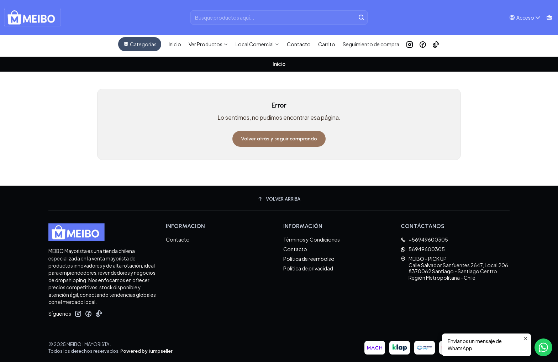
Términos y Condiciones (311, 236)
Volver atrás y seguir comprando (279, 136)
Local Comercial (257, 44)
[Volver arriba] (279, 196)
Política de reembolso (309, 255)
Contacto (299, 44)
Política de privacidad (308, 265)
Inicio (175, 44)
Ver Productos (208, 44)
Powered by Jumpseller (146, 348)
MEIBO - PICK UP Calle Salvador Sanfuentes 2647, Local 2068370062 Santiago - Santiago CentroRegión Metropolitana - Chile (454, 265)
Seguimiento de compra (371, 44)
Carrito (326, 44)
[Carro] (549, 17)
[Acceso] (525, 17)
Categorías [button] (140, 44)
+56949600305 (424, 236)
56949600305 (423, 246)
